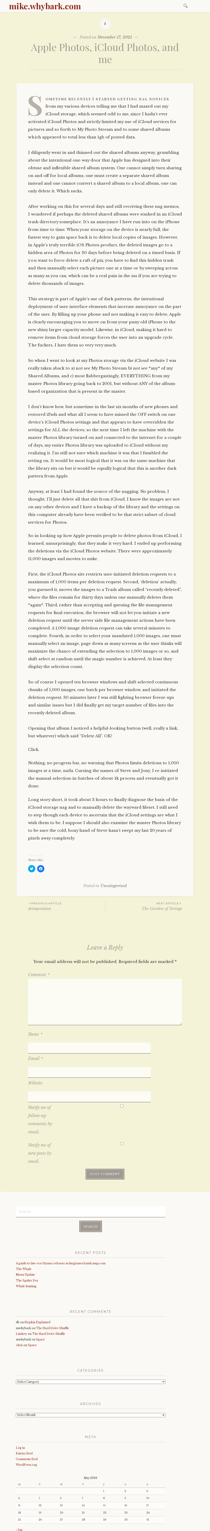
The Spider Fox (27, 1246)
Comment (39, 974)
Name (35, 1034)
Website (35, 1060)
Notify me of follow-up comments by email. (40, 1086)
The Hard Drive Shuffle (52, 1294)
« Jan (19, 1496)
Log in (20, 1414)
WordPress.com (111, 1526)
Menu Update (25, 1241)
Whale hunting (26, 1252)
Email (35, 1047)
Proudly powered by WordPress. (36, 1526)
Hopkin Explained (37, 1288)
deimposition (66, 906)
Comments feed (27, 1425)
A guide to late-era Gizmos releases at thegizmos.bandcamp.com (60, 1229)
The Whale (23, 1235)
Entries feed (24, 1419)
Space (40, 1306)
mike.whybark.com (45, 5)
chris (19, 1311)
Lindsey (21, 1300)
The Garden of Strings (143, 906)
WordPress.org (26, 1431)
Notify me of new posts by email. (39, 1120)
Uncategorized (113, 885)
